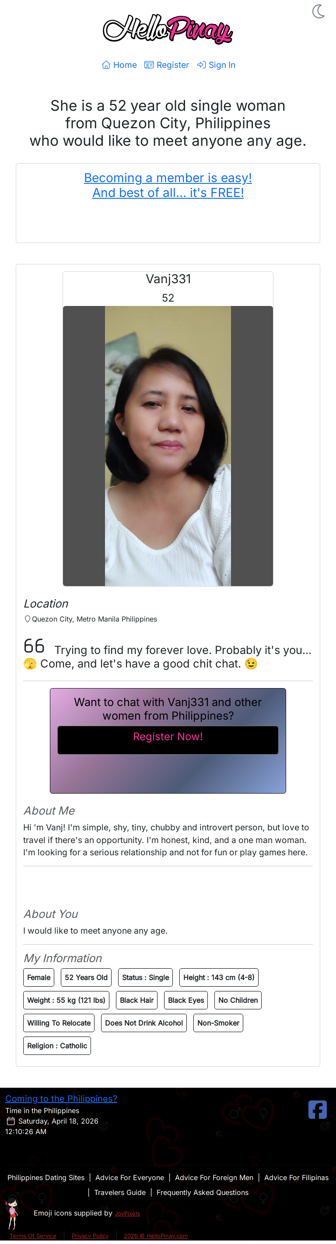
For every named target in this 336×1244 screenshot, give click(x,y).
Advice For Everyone (129, 1177)
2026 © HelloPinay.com (156, 1235)
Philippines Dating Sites (45, 1177)
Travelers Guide (120, 1192)
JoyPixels (127, 1213)
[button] (319, 11)
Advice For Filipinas (296, 1177)
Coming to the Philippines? (61, 1098)
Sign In (215, 65)
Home (119, 65)
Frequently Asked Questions (202, 1192)
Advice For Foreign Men (214, 1177)
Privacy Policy (90, 1235)
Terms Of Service (33, 1235)
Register (166, 65)
